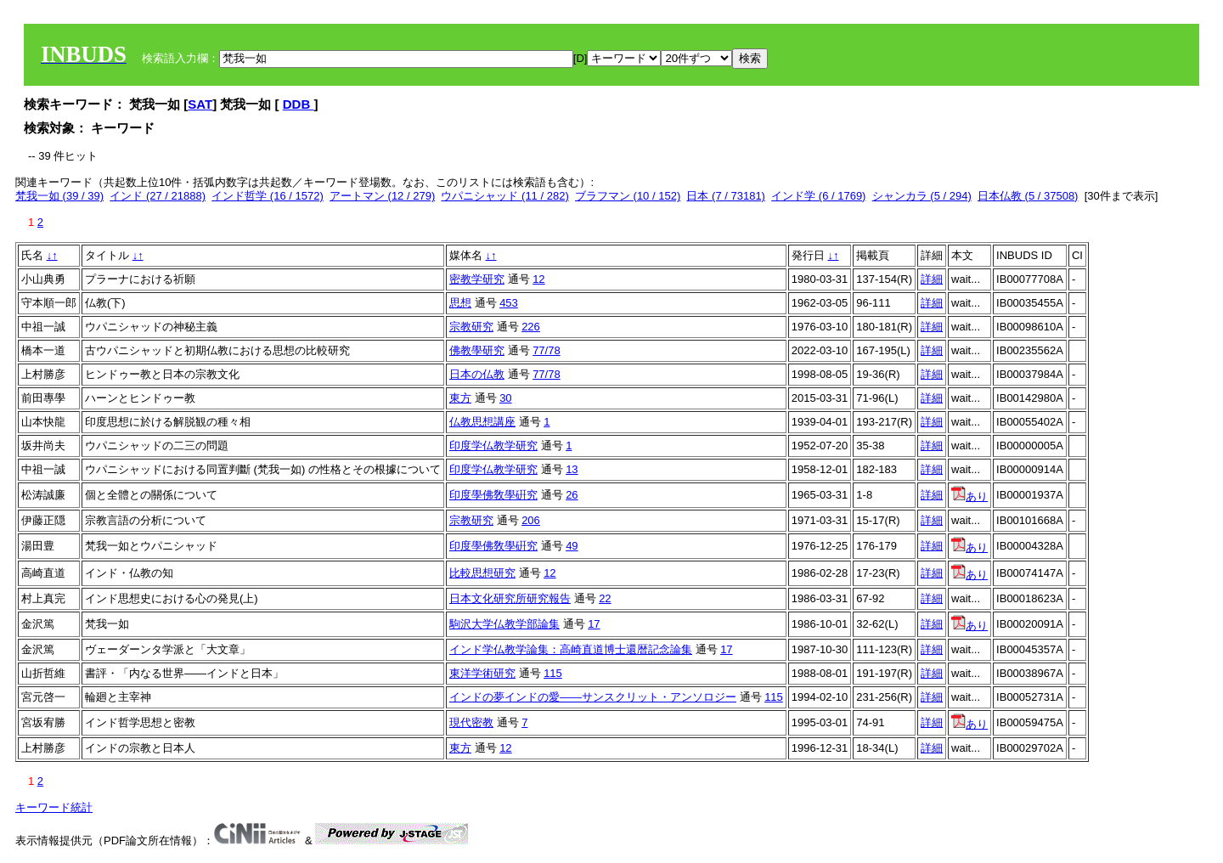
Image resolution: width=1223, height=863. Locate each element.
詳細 (932, 279)
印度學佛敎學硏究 (493, 494)
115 (553, 673)
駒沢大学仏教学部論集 (504, 624)
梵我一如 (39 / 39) (59, 195)
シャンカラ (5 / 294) (922, 195)
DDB (298, 104)
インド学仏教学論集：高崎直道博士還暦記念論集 (570, 649)
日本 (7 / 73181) (725, 195)
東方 (460, 398)
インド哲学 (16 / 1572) (267, 195)
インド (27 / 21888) (158, 195)
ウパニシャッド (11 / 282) (504, 195)
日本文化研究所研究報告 (510, 598)
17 (594, 624)
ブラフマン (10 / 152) (627, 195)
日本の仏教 (476, 374)
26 (572, 494)
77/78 (547, 350)
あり (969, 496)
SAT (200, 104)
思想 (460, 302)
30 (505, 398)
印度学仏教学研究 (493, 445)
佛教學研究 (476, 350)
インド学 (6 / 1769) (818, 195)
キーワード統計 (54, 807)
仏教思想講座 (482, 421)
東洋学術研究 (482, 673)
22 (605, 598)
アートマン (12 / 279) (382, 195)
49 (572, 545)
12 (538, 279)
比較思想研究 (482, 573)
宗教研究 (471, 326)
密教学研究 (476, 279)
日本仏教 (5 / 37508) (1028, 195)
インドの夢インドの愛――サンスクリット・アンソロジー (592, 697)
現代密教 (471, 722)
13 (572, 469)
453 (508, 302)
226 (530, 326)
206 (530, 520)
